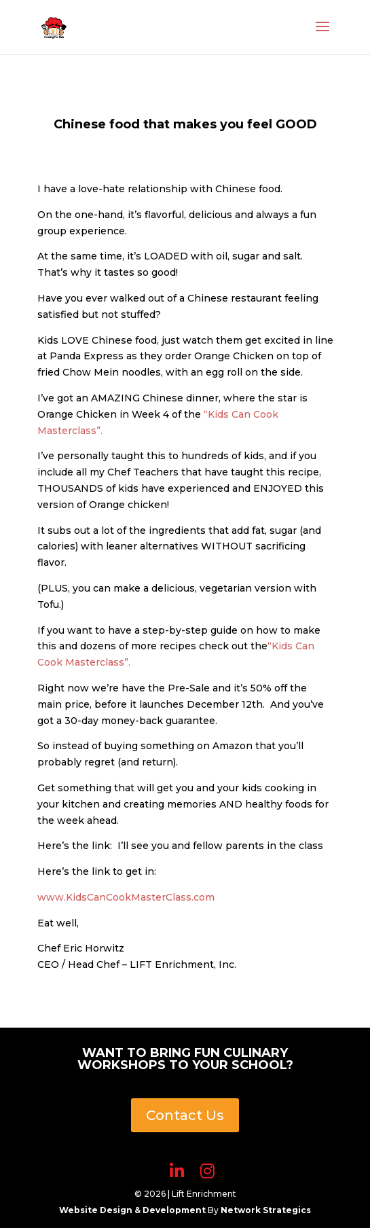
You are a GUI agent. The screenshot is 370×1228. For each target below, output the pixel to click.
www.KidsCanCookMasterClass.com (126, 897)
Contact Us (185, 1115)
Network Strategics (266, 1210)
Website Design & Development (133, 1210)
